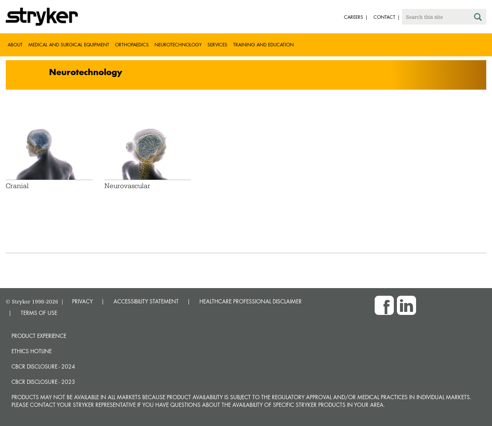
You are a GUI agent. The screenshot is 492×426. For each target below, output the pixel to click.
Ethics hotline (32, 351)
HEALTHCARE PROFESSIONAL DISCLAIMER (250, 301)
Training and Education (263, 44)
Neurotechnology (178, 44)
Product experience (39, 335)
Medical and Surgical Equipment (68, 44)
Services (217, 44)
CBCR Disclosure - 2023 (43, 381)
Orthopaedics (132, 44)
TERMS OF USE (39, 312)
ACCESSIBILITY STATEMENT (146, 301)
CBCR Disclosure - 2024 (43, 366)
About (15, 44)
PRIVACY (82, 301)
